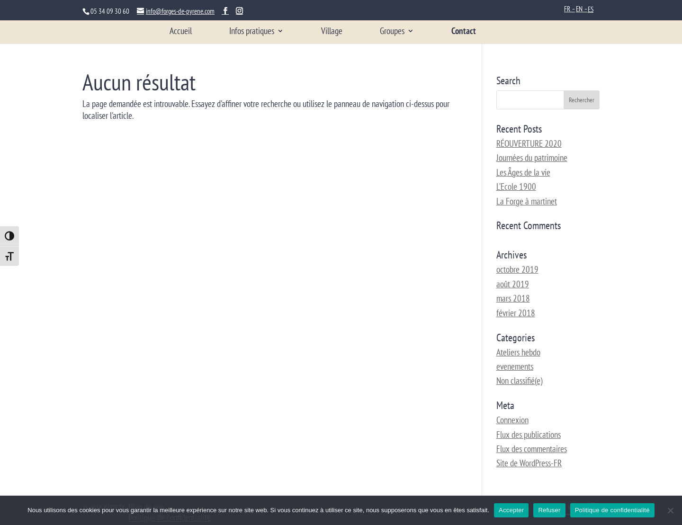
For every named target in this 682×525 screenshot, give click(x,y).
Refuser (549, 510)
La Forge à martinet (526, 201)
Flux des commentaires (531, 448)
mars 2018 (513, 298)
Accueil (181, 31)
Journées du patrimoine (531, 157)
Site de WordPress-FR (529, 463)
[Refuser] (670, 510)
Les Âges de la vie (523, 172)
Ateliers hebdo (518, 352)
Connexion (512, 420)
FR (567, 8)
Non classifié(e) (519, 380)
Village (331, 31)
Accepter (511, 510)
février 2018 (515, 313)
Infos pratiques (251, 31)
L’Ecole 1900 (516, 186)
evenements (514, 366)
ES (590, 9)
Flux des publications (528, 434)
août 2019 (512, 284)
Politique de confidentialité (612, 510)
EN (579, 8)
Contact (463, 31)
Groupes (392, 31)
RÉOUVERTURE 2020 (529, 143)
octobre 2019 (517, 269)
